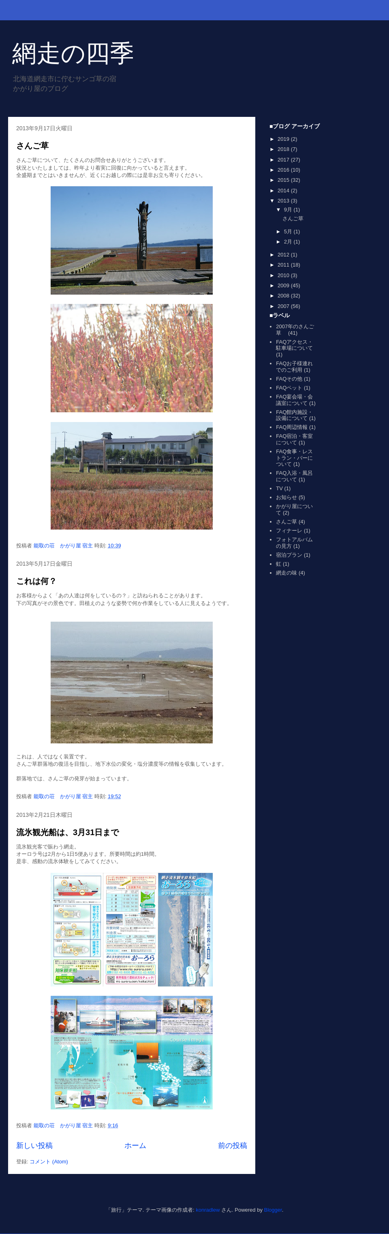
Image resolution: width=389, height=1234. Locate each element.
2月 (289, 242)
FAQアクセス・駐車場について (294, 345)
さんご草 (32, 145)
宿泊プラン (289, 555)
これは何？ (36, 581)
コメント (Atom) (49, 1162)
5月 (289, 231)
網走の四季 (73, 53)
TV (279, 488)
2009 (284, 285)
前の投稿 (232, 1145)
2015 (284, 180)
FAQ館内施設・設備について (294, 415)
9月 (289, 210)
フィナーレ (289, 531)
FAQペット (289, 388)
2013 (284, 201)
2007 (284, 306)
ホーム (135, 1145)
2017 (284, 160)
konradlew (208, 1210)
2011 (284, 265)
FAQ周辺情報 (292, 427)
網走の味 (286, 573)
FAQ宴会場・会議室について (294, 400)
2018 (284, 149)
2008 (284, 296)
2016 (284, 170)
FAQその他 (289, 379)
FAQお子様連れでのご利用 (294, 366)
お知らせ (286, 497)
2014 (284, 190)
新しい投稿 (34, 1145)
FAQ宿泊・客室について (294, 439)
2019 (284, 139)
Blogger (273, 1210)
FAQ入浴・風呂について (294, 476)
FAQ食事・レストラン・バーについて (294, 457)
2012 (284, 255)
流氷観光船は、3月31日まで (67, 832)
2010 (284, 275)
